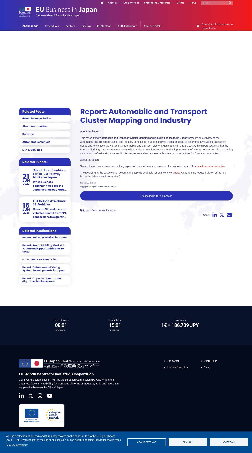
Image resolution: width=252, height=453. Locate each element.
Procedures (52, 26)
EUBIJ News (104, 26)
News (193, 2)
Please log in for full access (156, 196)
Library (86, 26)
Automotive (98, 210)
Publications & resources (157, 2)
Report (86, 210)
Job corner (173, 361)
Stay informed (131, 2)
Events (180, 2)
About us (112, 2)
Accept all (228, 442)
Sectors (70, 26)
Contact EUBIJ (152, 26)
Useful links (210, 361)
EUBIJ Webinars (127, 26)
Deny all (188, 442)
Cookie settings (146, 442)
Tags (207, 367)
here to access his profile (211, 166)
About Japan (30, 25)
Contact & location (177, 367)
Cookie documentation (17, 445)
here (176, 172)
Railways (111, 210)
